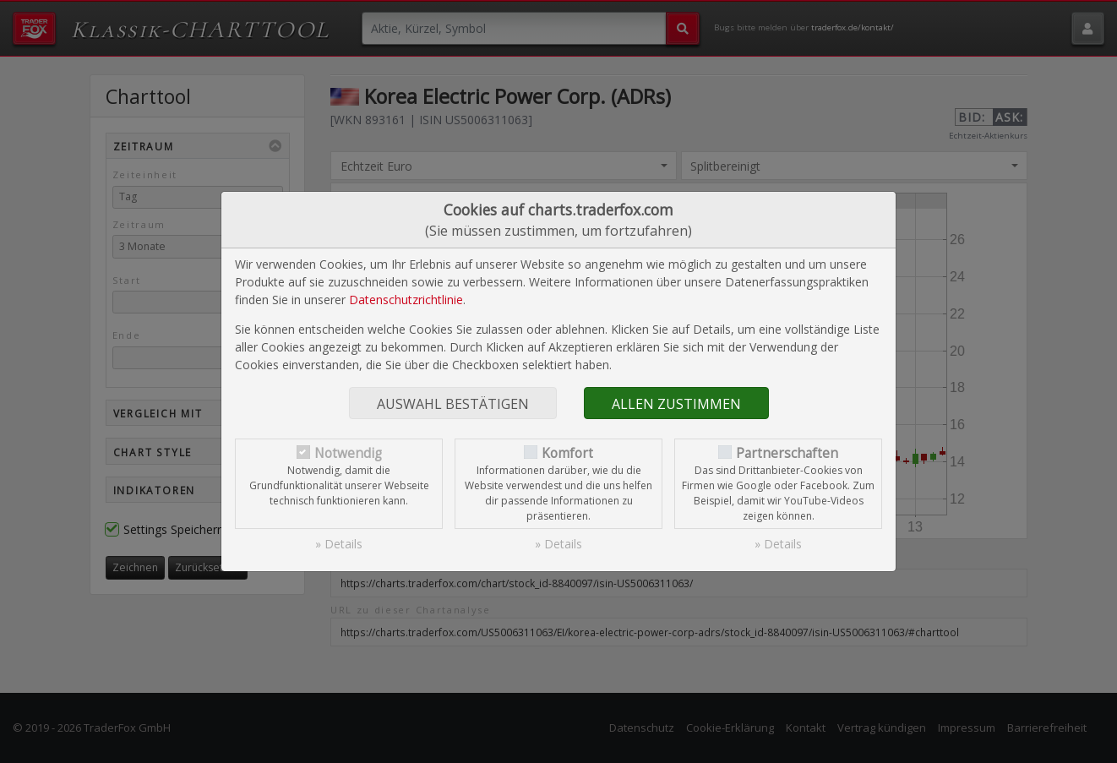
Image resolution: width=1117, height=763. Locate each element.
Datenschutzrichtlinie (406, 300)
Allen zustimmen (676, 404)
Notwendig (348, 453)
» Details (338, 544)
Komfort (567, 453)
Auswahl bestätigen (453, 404)
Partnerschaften (787, 453)
